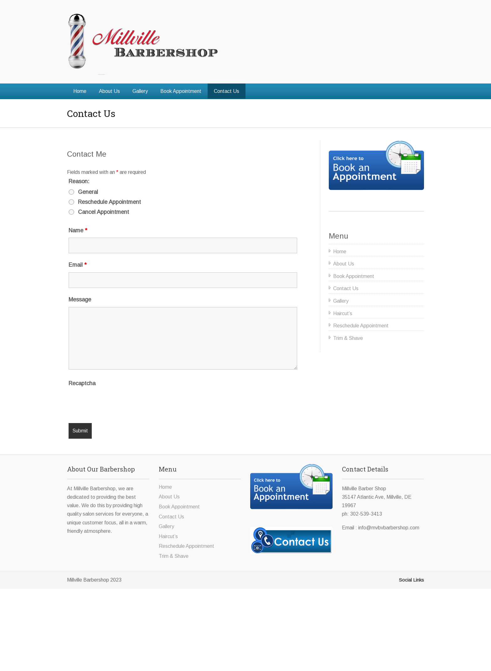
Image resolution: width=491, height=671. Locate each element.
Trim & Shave (348, 338)
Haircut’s (342, 313)
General (88, 192)
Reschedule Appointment (109, 202)
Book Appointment (180, 91)
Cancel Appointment (103, 212)
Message (80, 299)
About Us (109, 91)
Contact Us (226, 91)
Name (78, 230)
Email (78, 265)
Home (79, 91)
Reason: (79, 181)
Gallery (140, 91)
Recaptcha (82, 383)
